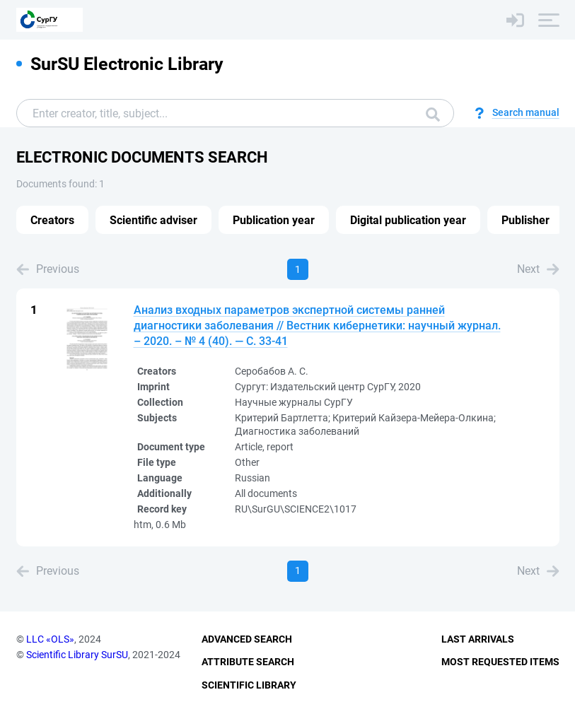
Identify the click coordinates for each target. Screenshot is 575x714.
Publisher (525, 220)
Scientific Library (249, 685)
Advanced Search (247, 639)
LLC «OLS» (50, 639)
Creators (52, 220)
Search (433, 114)
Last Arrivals (477, 639)
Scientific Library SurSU (77, 654)
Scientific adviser (153, 220)
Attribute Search (248, 661)
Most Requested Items (500, 661)
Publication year (274, 220)
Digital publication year (408, 220)
